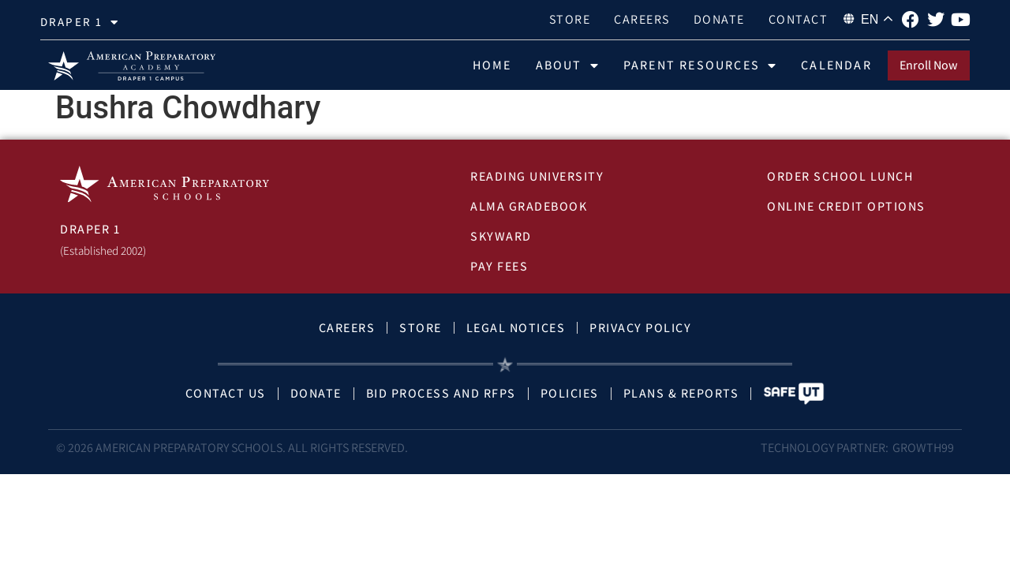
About (568, 65)
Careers (642, 19)
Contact (799, 19)
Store (570, 19)
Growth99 (923, 455)
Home (492, 65)
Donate (719, 19)
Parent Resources (700, 65)
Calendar (836, 65)
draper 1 (79, 22)
